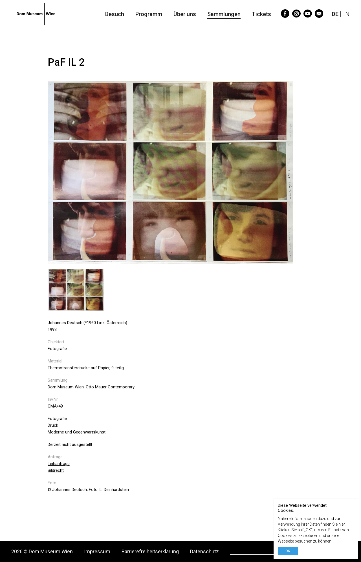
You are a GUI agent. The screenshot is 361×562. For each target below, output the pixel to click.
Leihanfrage (59, 463)
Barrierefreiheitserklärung (150, 551)
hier (341, 524)
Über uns (184, 14)
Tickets (261, 14)
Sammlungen (224, 14)
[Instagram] (296, 15)
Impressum (97, 551)
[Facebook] (285, 15)
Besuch (114, 14)
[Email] (319, 15)
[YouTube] (307, 15)
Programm (148, 14)
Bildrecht (56, 470)
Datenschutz (204, 551)
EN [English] (345, 14)
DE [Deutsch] (335, 14)
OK (287, 551)
